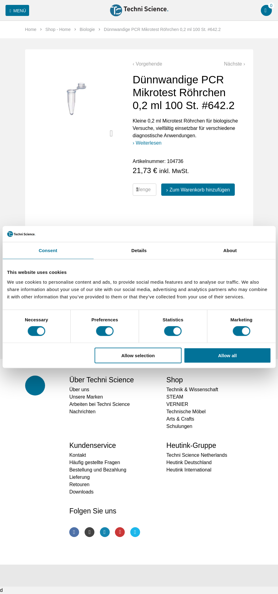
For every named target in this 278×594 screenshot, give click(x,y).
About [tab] (230, 250)
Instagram (89, 532)
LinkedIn (105, 532)
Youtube (120, 532)
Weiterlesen (149, 143)
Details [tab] (139, 250)
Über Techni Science (101, 380)
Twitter (135, 532)
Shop (174, 380)
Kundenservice (92, 445)
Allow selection (138, 355)
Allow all (227, 355)
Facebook (74, 532)
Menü (16, 10)
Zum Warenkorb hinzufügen (199, 189)
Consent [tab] (48, 250)
